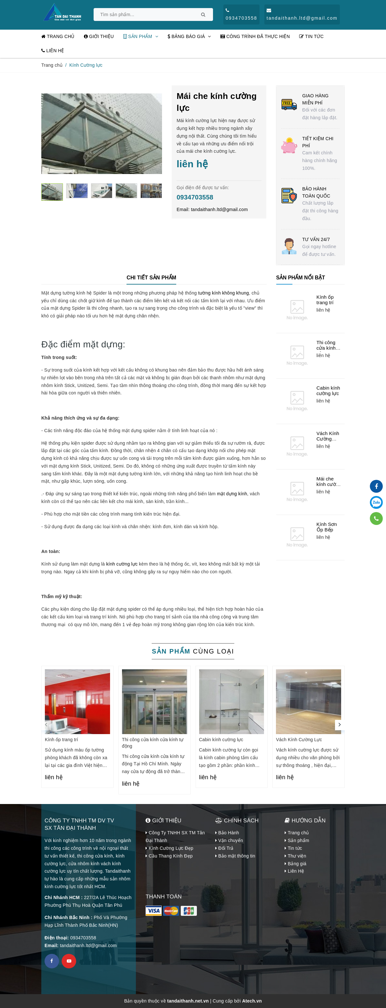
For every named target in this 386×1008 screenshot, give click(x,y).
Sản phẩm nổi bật (300, 277)
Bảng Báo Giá (189, 36)
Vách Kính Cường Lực (328, 439)
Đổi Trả (224, 848)
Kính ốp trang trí (325, 299)
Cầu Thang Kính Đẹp (169, 855)
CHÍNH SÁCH (237, 821)
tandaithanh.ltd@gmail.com (88, 945)
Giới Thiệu (163, 821)
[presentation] (46, 725)
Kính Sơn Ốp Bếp (327, 527)
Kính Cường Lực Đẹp (169, 848)
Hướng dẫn (305, 821)
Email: (212, 209)
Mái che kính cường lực (329, 484)
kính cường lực (121, 564)
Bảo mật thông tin (235, 855)
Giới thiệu (99, 36)
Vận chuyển (229, 840)
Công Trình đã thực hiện (255, 36)
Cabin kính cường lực (328, 390)
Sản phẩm (140, 36)
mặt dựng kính (231, 493)
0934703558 (195, 197)
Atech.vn (252, 1000)
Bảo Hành (227, 832)
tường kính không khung (223, 293)
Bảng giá (295, 863)
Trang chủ (58, 36)
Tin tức (311, 36)
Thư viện (295, 855)
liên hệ (54, 777)
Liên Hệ (52, 50)
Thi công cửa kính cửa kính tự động (326, 351)
